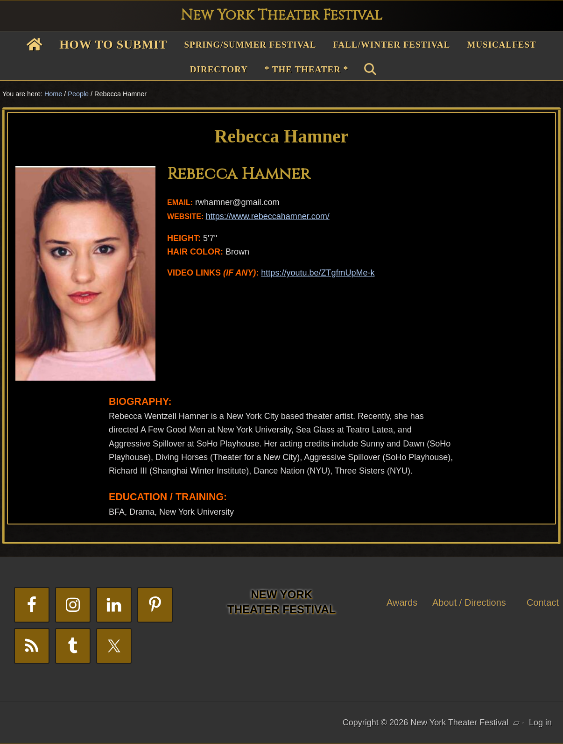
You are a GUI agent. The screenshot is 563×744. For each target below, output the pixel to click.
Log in (540, 722)
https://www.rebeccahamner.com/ (268, 216)
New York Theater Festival (281, 15)
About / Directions (469, 602)
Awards (402, 602)
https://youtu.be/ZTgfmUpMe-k (317, 272)
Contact (543, 602)
